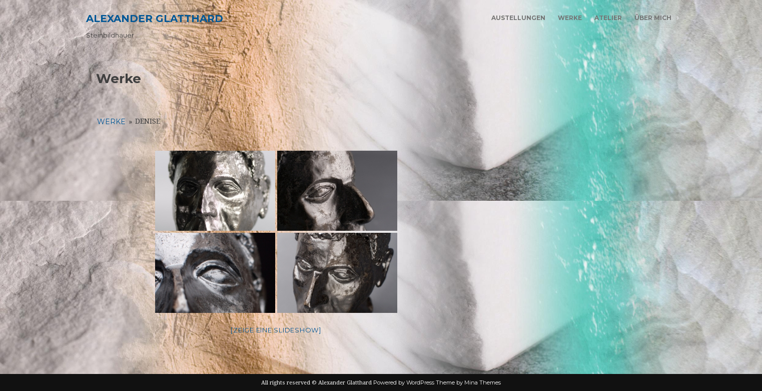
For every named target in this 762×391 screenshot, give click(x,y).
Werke (570, 18)
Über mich (652, 18)
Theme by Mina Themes (468, 382)
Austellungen (518, 18)
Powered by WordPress (403, 382)
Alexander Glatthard (154, 19)
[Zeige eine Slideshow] (276, 330)
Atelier (608, 18)
